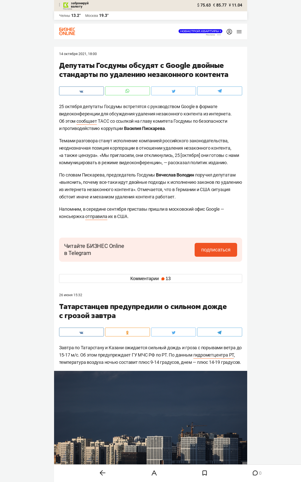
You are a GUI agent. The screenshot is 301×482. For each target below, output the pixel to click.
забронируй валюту (80, 5)
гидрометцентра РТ (213, 355)
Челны (64, 16)
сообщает (86, 121)
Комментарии (150, 278)
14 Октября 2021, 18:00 (78, 54)
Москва (91, 16)
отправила (96, 216)
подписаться (215, 249)
